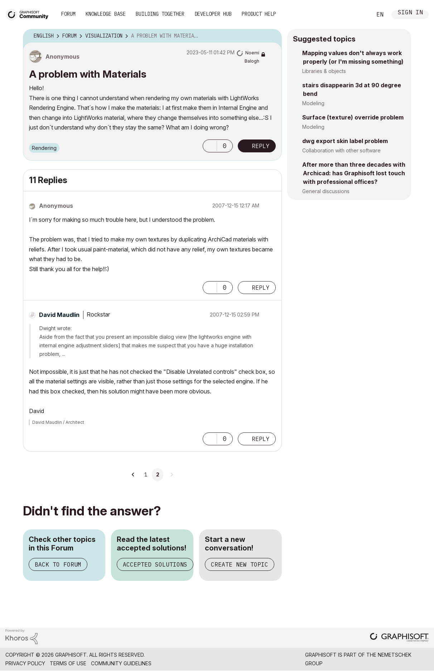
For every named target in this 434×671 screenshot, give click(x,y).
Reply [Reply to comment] (261, 287)
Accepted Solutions (155, 564)
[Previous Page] (133, 474)
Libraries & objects (324, 71)
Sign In (410, 13)
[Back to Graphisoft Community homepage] (29, 14)
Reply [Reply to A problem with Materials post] (261, 146)
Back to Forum (58, 564)
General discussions (325, 191)
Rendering (44, 148)
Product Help (259, 14)
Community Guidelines (121, 663)
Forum (68, 14)
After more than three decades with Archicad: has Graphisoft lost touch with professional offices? (353, 173)
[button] (210, 146)
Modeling (313, 103)
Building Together (160, 14)
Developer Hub (213, 14)
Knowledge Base (106, 14)
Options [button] (271, 36)
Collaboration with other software (341, 150)
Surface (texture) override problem (353, 117)
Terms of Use (68, 663)
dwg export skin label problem (345, 141)
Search (358, 14)
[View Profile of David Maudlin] (59, 314)
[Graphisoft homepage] (399, 638)
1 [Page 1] (145, 474)
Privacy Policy (25, 663)
